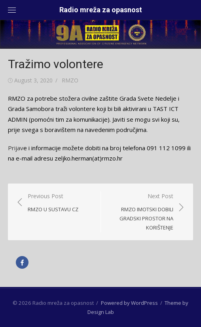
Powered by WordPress (129, 302)
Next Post (141, 212)
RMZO (70, 80)
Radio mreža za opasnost (100, 10)
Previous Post (53, 203)
